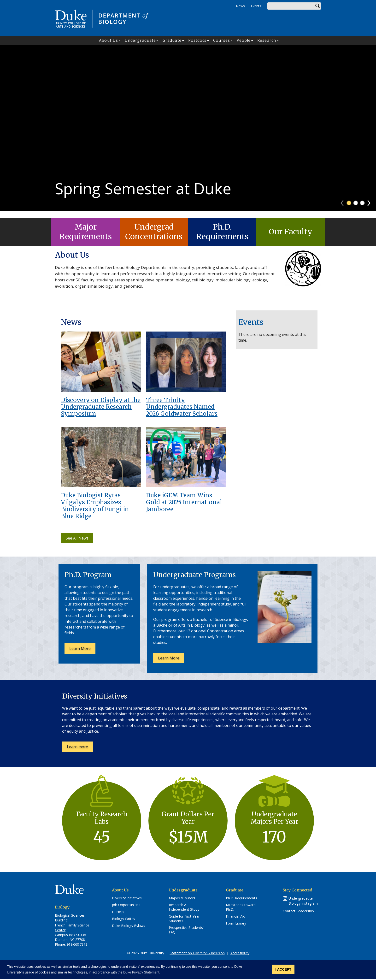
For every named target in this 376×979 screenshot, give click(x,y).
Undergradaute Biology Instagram (303, 901)
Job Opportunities (126, 905)
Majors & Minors (182, 898)
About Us (108, 40)
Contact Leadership (298, 911)
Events (256, 6)
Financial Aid (235, 916)
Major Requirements (85, 231)
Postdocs (197, 40)
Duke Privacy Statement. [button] (141, 972)
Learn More (82, 650)
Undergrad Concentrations (153, 231)
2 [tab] (355, 209)
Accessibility (239, 953)
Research (266, 40)
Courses (221, 40)
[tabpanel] (188, 131)
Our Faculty (290, 232)
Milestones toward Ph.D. (241, 907)
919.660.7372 (77, 944)
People (244, 40)
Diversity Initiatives (127, 898)
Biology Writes (123, 919)
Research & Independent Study (184, 907)
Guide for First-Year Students (184, 918)
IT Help (118, 912)
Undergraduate (140, 40)
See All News (77, 538)
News (240, 6)
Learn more (80, 748)
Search (317, 6)
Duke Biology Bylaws (128, 926)
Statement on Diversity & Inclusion (197, 953)
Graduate (172, 40)
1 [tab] (349, 209)
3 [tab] (362, 209)
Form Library (236, 923)
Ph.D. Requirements (222, 231)
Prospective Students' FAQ (186, 930)
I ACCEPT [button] (283, 969)
